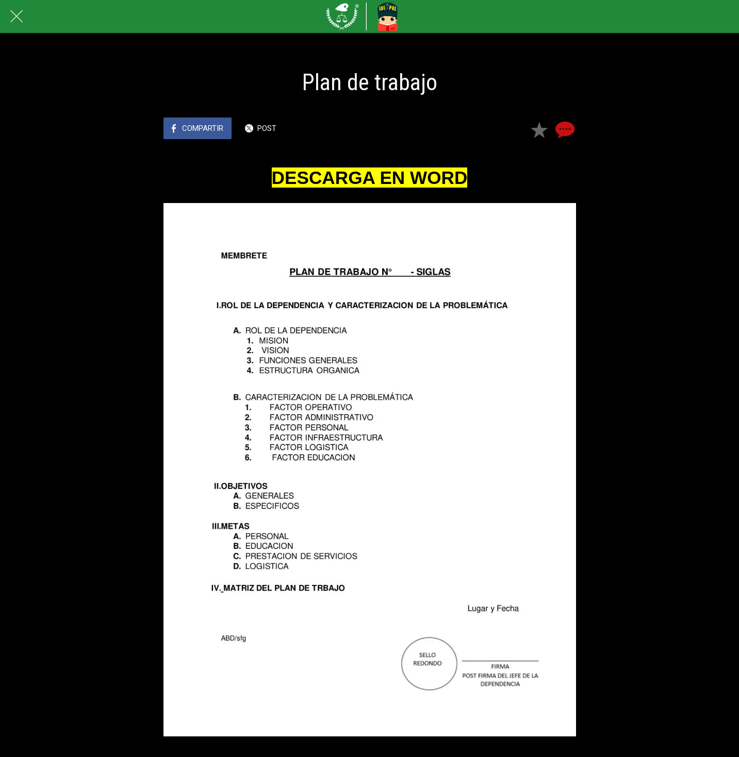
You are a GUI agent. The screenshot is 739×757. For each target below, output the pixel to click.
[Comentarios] (563, 129)
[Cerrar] (16, 16)
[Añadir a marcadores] (539, 129)
